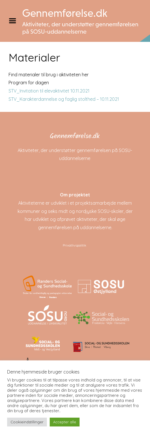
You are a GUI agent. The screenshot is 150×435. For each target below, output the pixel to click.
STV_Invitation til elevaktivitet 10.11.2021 (49, 91)
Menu (14, 21)
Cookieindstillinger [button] (27, 422)
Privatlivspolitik (74, 245)
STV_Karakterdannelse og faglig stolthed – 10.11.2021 (64, 99)
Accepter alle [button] (64, 422)
